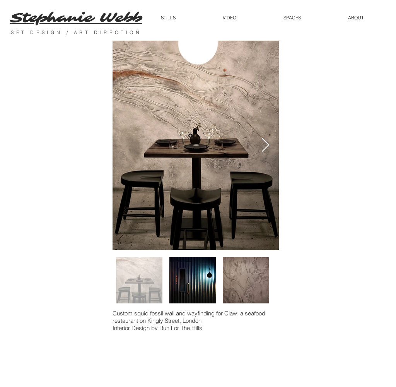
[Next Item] (265, 145)
